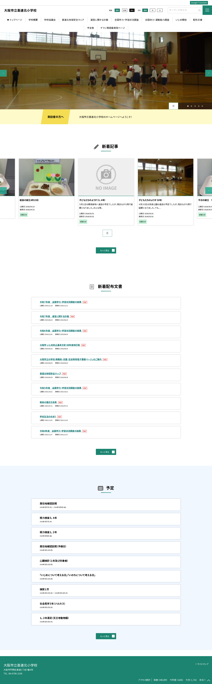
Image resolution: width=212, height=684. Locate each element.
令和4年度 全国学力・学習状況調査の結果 (61, 430)
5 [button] (202, 106)
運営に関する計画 (99, 19)
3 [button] (195, 106)
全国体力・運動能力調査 (157, 19)
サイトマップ (202, 664)
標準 (145, 10)
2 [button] (191, 106)
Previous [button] (3, 73)
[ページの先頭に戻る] (208, 680)
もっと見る (104, 250)
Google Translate (199, 2)
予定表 (90, 27)
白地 (124, 10)
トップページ (16, 19)
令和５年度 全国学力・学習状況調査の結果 (61, 387)
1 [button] (187, 106)
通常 (117, 10)
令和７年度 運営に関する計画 (54, 316)
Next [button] (208, 73)
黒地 (131, 10)
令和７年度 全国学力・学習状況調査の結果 (61, 302)
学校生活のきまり (48, 416)
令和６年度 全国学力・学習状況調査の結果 (61, 330)
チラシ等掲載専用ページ (112, 27)
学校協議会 (50, 19)
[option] (106, 70)
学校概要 (33, 19)
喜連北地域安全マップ (73, 19)
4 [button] (198, 106)
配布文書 (197, 19)
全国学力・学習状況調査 (127, 19)
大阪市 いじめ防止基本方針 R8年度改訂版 (60, 345)
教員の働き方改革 (48, 402)
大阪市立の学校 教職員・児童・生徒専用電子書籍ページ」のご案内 (71, 359)
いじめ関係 (181, 19)
